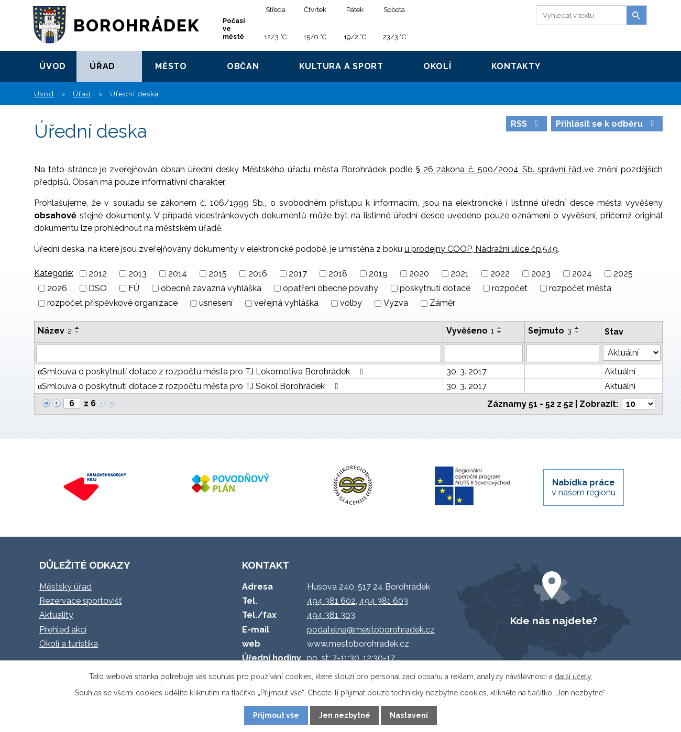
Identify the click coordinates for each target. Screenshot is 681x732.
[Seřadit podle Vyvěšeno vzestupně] (500, 328)
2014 (177, 274)
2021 (460, 274)
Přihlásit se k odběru (606, 124)
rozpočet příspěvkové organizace (112, 303)
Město (171, 66)
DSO (98, 288)
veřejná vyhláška (286, 303)
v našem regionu (584, 487)
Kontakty (516, 66)
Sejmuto (550, 331)
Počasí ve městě (234, 28)
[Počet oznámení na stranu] (638, 404)
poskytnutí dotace (435, 288)
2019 (378, 274)
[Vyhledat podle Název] (238, 353)
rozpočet (510, 288)
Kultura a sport (341, 66)
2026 (57, 288)
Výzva (395, 303)
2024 (582, 274)
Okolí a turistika (68, 644)
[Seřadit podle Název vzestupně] (77, 328)
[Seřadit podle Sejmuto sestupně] (577, 332)
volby (351, 303)
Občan (243, 66)
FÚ (133, 288)
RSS (526, 124)
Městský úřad (65, 587)
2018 (337, 274)
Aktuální (620, 371)
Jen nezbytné (344, 715)
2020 (419, 274)
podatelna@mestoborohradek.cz (371, 630)
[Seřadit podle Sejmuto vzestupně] (577, 328)
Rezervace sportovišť (80, 601)
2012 (98, 274)
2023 (541, 274)
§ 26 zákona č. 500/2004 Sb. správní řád (499, 169)
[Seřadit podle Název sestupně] (77, 332)
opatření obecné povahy (330, 288)
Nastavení (409, 715)
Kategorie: (53, 273)
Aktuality (56, 615)
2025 (623, 274)
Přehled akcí (62, 630)
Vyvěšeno (470, 331)
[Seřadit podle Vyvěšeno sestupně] (500, 332)
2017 (298, 274)
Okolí (437, 66)
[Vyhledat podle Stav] (632, 353)
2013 (137, 274)
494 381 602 (331, 601)
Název (55, 331)
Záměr (442, 303)
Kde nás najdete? (553, 620)
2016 (257, 274)
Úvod (52, 66)
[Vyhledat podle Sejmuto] (562, 353)
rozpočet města (580, 288)
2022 (500, 274)
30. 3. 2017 (466, 371)
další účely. (573, 676)
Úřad (102, 66)
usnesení (216, 303)
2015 (217, 274)
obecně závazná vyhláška (211, 288)
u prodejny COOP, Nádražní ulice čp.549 (481, 249)
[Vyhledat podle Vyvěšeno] (484, 353)
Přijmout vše (276, 715)
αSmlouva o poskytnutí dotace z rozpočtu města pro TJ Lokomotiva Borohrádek (202, 371)
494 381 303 (331, 615)
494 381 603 (383, 601)
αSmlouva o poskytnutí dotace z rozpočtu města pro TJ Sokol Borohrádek (190, 386)
